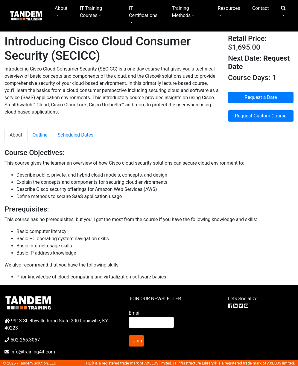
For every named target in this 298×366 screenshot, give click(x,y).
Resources (229, 8)
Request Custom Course (260, 116)
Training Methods (181, 11)
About (61, 8)
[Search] (151, 322)
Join (137, 341)
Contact (260, 8)
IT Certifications (143, 11)
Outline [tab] (40, 135)
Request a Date (261, 97)
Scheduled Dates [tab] (76, 135)
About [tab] (16, 135)
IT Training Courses (91, 11)
